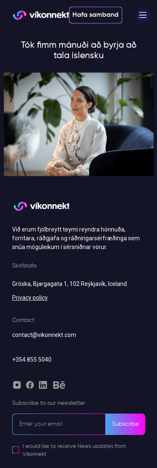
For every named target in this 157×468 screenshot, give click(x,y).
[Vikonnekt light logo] (40, 15)
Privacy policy (30, 297)
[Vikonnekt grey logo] (41, 210)
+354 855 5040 (31, 359)
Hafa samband (95, 15)
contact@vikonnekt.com (44, 335)
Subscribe (125, 424)
